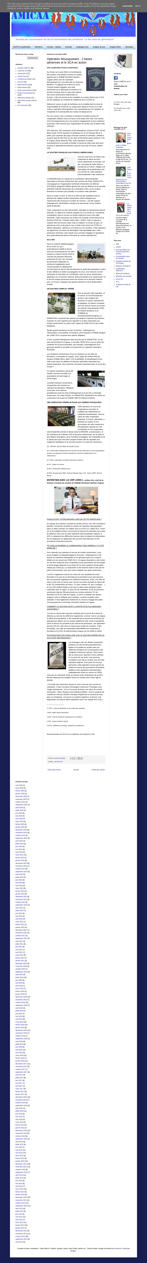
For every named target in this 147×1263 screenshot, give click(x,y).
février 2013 (19, 1225)
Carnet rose (21, 76)
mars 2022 (19, 922)
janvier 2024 (19, 860)
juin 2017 (18, 1080)
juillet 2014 (19, 1178)
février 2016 (19, 1125)
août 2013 (19, 1208)
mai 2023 (18, 883)
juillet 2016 (19, 1111)
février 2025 (19, 824)
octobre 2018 (20, 1036)
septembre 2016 (21, 1106)
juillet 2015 (19, 1144)
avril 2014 (19, 1186)
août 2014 (19, 1175)
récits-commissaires (24, 90)
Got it (137, 6)
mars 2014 (19, 1189)
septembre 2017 (21, 1072)
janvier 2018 (19, 1061)
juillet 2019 (19, 1011)
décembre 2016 (21, 1097)
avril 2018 (19, 1053)
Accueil (76, 770)
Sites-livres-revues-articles (27, 100)
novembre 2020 (21, 966)
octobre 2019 (20, 1002)
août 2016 (19, 1108)
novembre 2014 (21, 1167)
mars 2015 (19, 1156)
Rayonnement (22, 85)
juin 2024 (18, 846)
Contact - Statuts (54, 47)
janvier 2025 (19, 827)
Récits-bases (22, 87)
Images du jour (99, 47)
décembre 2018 (21, 1030)
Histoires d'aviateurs (123, 266)
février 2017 (19, 1092)
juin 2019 (18, 1014)
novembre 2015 (21, 1133)
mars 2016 (19, 1122)
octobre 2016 (20, 1103)
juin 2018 (18, 1047)
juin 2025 (18, 813)
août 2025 (19, 808)
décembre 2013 (21, 1197)
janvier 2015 (19, 1161)
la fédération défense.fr (120, 270)
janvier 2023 (19, 894)
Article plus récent (54, 770)
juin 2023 (18, 880)
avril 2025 (19, 819)
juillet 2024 (19, 844)
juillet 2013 (19, 1211)
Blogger (73, 1251)
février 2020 (19, 991)
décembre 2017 (21, 1064)
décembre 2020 (21, 963)
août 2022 (19, 908)
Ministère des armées (124, 276)
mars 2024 (19, 855)
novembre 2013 (21, 1200)
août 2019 (19, 1008)
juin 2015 (18, 1147)
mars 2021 (19, 955)
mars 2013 (19, 1222)
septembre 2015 (21, 1139)
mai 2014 (18, 1183)
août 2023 (19, 874)
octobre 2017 (20, 1069)
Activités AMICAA (23, 68)
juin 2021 (18, 947)
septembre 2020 (21, 972)
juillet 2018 (19, 1044)
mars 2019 (19, 1022)
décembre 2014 (21, 1164)
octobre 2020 (20, 969)
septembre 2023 (21, 872)
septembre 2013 (21, 1206)
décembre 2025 (21, 796)
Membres (39, 47)
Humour (20, 82)
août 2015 (19, 1142)
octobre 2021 (20, 936)
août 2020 (19, 975)
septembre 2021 (21, 938)
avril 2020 (19, 986)
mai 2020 (18, 983)
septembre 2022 (21, 905)
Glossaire (129, 47)
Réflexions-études (24, 98)
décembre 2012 (21, 1231)
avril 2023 (19, 886)
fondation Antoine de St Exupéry (123, 262)
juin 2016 (18, 1114)
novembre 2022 (21, 899)
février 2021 (19, 958)
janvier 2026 (19, 794)
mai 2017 (18, 1083)
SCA (117, 282)
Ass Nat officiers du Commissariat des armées (123, 252)
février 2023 (19, 891)
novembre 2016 (21, 1100)
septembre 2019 (21, 1005)
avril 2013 (19, 1220)
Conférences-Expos (24, 79)
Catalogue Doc (82, 47)
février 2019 (19, 1025)
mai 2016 (18, 1117)
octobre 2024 (20, 835)
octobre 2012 (20, 1236)
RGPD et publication (22, 47)
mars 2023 (19, 888)
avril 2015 (19, 1153)
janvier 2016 (19, 1128)
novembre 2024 (21, 833)
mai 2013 (18, 1217)
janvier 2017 (19, 1094)
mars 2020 (19, 988)
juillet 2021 (19, 944)
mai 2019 (18, 1016)
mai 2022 (18, 916)
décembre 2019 (21, 997)
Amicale (68, 47)
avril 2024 (19, 852)
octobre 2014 (20, 1170)
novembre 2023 (21, 866)
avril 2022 (19, 919)
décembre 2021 (21, 930)
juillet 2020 (19, 977)
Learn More (128, 6)
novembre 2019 (21, 1000)
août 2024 (19, 841)
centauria (118, 1248)
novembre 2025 (21, 799)
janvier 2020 (19, 994)
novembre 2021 (21, 933)
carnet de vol (58, 761)
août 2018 (19, 1041)
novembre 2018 (21, 1033)
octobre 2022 (20, 902)
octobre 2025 (20, 802)
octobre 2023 (20, 869)
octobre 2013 (20, 1203)
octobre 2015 (20, 1136)
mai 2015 (18, 1150)
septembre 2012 (21, 1239)
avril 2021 (19, 952)
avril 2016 (19, 1119)
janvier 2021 (19, 961)
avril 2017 (19, 1086)
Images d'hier (115, 47)
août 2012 (19, 1242)
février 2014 (19, 1192)
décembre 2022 (21, 897)
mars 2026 (19, 788)
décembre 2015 (21, 1130)
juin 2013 (18, 1214)
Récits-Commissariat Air (26, 93)
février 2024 (19, 858)
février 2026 (19, 791)
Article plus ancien (98, 770)
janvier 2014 (19, 1195)
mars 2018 (19, 1055)
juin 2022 (18, 913)
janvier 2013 (19, 1228)
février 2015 (19, 1158)
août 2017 (19, 1075)
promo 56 (119, 279)
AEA (117, 244)
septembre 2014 (21, 1172)
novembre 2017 (21, 1066)
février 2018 (19, 1058)
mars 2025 (19, 821)
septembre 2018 (21, 1039)
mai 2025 (18, 816)
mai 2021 (18, 950)
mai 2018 (18, 1050)
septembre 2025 (21, 805)
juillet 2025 (19, 810)
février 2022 (19, 924)
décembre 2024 (21, 830)
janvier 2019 (19, 1028)
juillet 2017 (19, 1078)
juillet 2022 (19, 911)
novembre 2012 (21, 1234)
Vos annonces (22, 105)
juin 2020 (18, 980)
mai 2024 (18, 849)
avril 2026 (19, 785)
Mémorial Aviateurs (123, 273)
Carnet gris (21, 73)
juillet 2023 (19, 877)
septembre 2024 (21, 838)
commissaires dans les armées (123, 257)
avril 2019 (19, 1019)
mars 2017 (19, 1089)
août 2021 (19, 941)
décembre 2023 (21, 863)
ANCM (118, 247)
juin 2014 (18, 1181)
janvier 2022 (19, 927)
